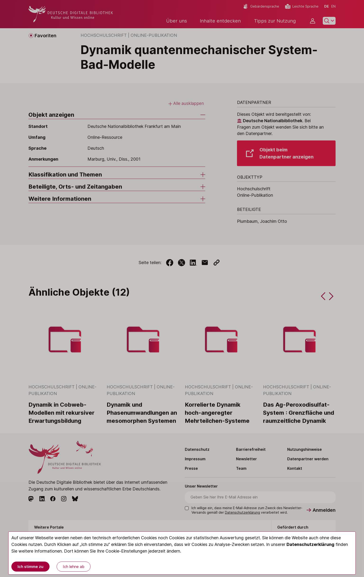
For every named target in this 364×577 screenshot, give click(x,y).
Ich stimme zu (30, 566)
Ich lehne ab (73, 566)
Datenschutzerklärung (310, 544)
